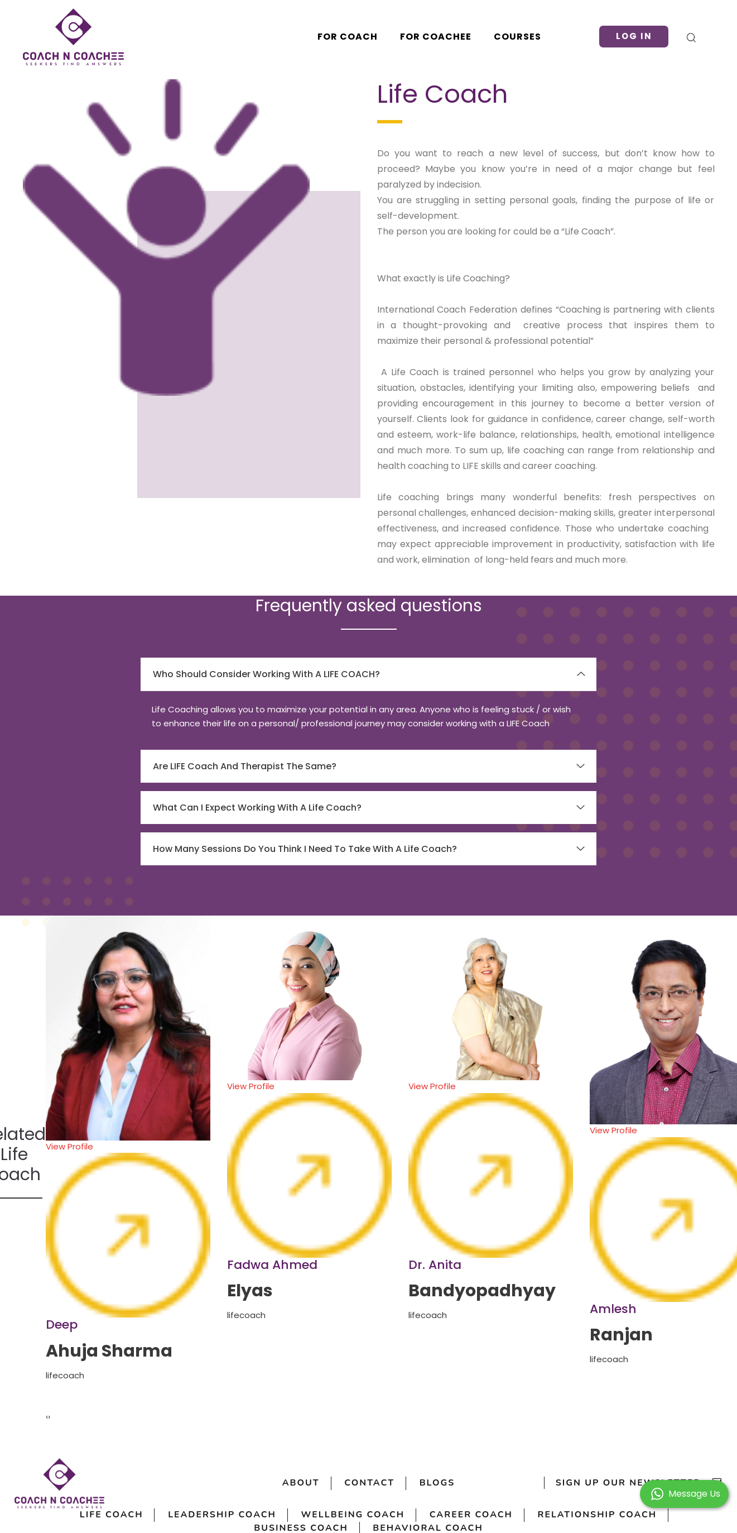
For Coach (347, 36)
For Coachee (435, 36)
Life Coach (110, 1515)
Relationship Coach (598, 1515)
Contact (369, 1483)
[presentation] (47, 1417)
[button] (684, 1493)
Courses (517, 36)
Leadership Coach (221, 1515)
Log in (633, 36)
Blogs (437, 1483)
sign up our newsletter (639, 1483)
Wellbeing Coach (352, 1515)
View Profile (128, 1229)
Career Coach (471, 1515)
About (300, 1483)
